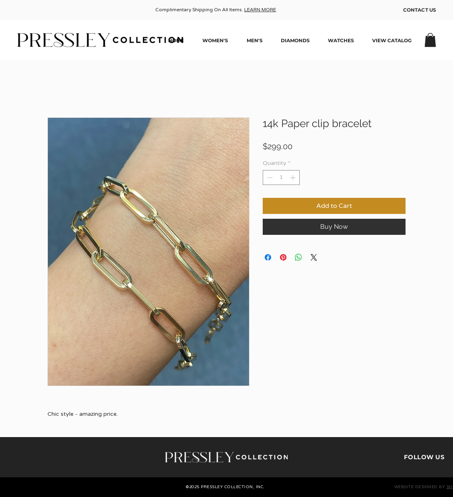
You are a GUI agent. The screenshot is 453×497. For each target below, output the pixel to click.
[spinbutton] (281, 177)
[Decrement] (269, 177)
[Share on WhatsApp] (298, 257)
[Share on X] (314, 257)
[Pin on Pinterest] (283, 257)
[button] (430, 40)
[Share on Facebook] (268, 257)
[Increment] (293, 177)
